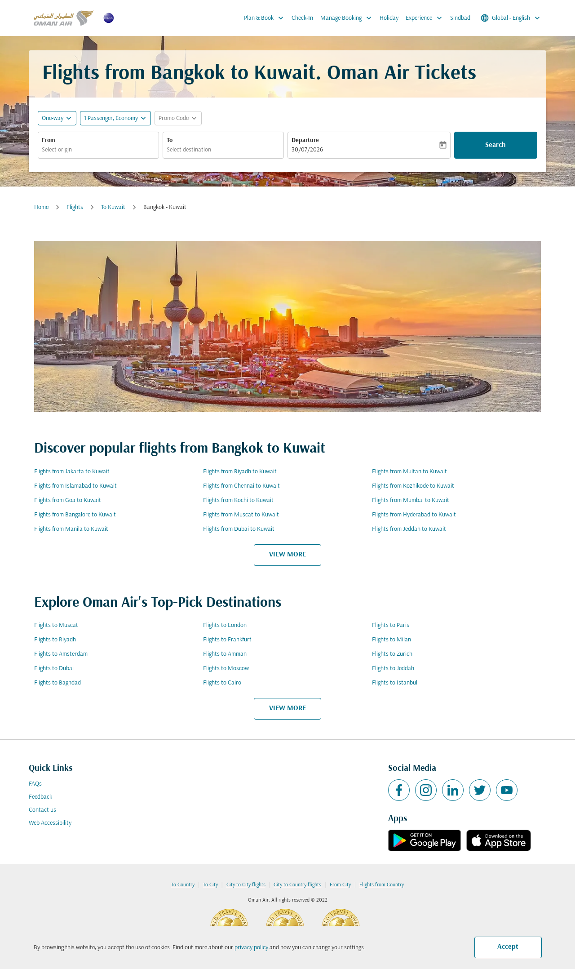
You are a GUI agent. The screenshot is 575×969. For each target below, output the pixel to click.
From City (340, 885)
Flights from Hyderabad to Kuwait (414, 514)
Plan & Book (266, 18)
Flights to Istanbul (394, 683)
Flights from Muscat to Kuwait (241, 514)
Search (495, 145)
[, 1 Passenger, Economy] (111, 118)
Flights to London (225, 625)
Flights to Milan (391, 639)
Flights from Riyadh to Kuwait (240, 471)
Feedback (40, 797)
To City (210, 885)
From (48, 140)
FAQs (35, 784)
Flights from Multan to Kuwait (409, 471)
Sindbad (460, 18)
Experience (426, 18)
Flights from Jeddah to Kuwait (409, 529)
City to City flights (245, 885)
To (169, 140)
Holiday (389, 18)
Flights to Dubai (54, 668)
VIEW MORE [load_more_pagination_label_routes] (287, 554)
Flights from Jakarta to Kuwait (72, 471)
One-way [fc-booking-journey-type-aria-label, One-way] (52, 118)
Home (41, 207)
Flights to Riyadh (55, 639)
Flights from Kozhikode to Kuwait (413, 486)
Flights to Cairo (222, 683)
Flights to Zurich (392, 654)
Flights (74, 207)
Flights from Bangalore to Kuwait (75, 514)
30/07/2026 (307, 150)
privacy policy (251, 947)
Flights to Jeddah (393, 668)
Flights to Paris (390, 625)
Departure (305, 140)
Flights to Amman (225, 654)
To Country (183, 885)
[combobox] (98, 150)
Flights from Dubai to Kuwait (238, 529)
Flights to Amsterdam (61, 654)
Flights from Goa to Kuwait (67, 500)
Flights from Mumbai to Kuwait (410, 500)
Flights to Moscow (226, 668)
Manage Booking (348, 18)
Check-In (302, 18)
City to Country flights (297, 885)
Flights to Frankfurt (227, 639)
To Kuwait (113, 207)
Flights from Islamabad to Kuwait (75, 486)
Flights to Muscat (56, 625)
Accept (507, 947)
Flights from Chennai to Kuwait (241, 486)
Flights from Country (381, 885)
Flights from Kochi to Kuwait (238, 500)
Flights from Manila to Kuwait (71, 529)
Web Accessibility (50, 823)
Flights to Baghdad (57, 683)
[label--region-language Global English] (511, 18)
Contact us (42, 810)
